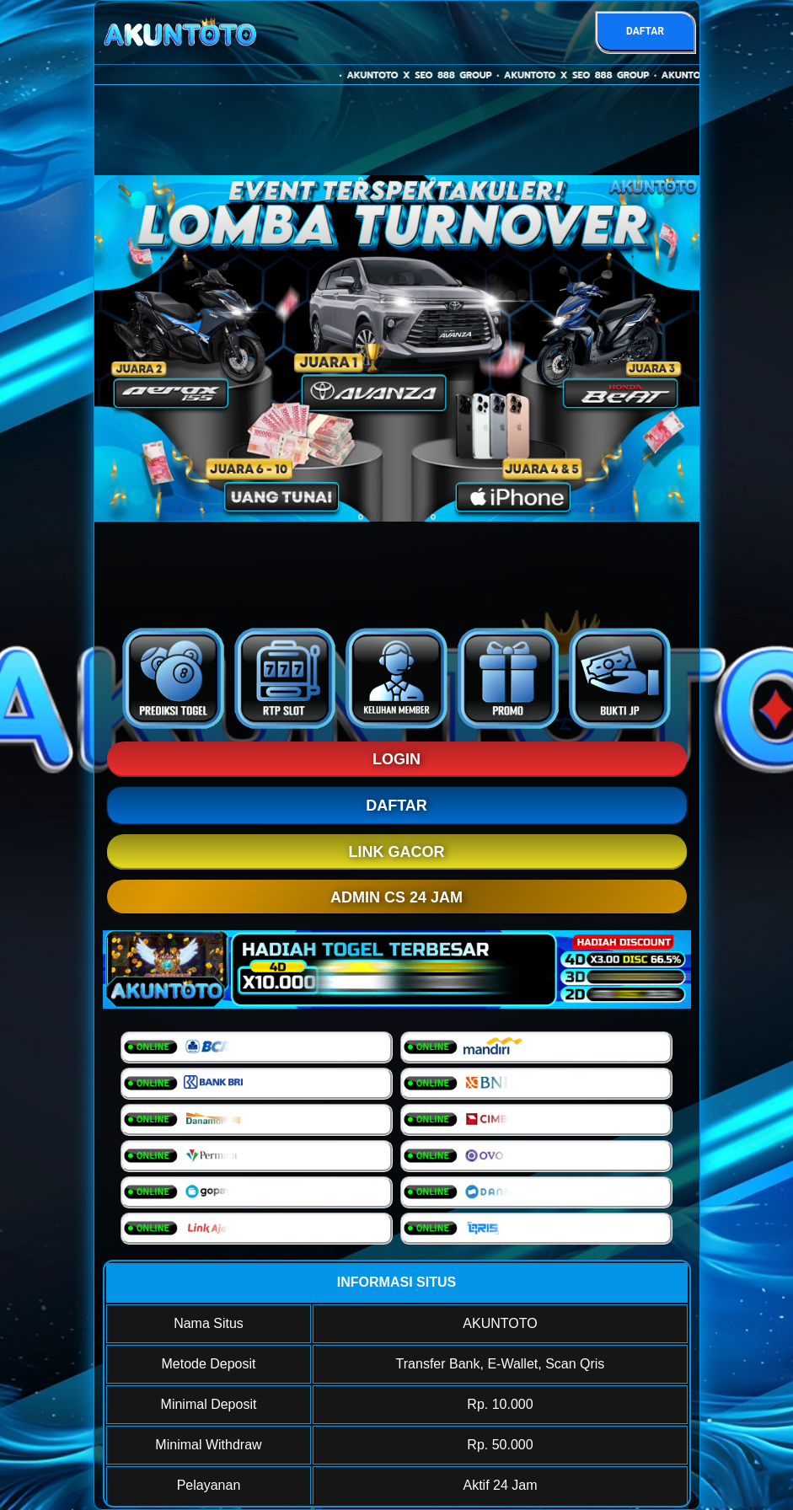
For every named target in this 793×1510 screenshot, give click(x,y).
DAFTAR (645, 31)
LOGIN (396, 759)
